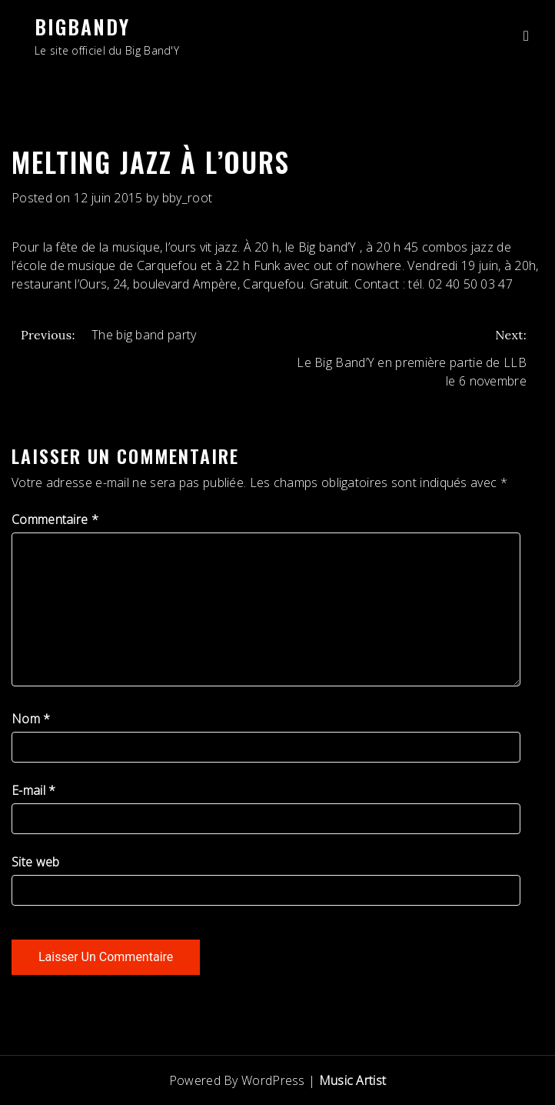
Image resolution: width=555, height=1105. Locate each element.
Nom (31, 718)
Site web (35, 861)
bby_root (187, 197)
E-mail (33, 790)
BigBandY (82, 27)
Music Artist (353, 1080)
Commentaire (55, 519)
